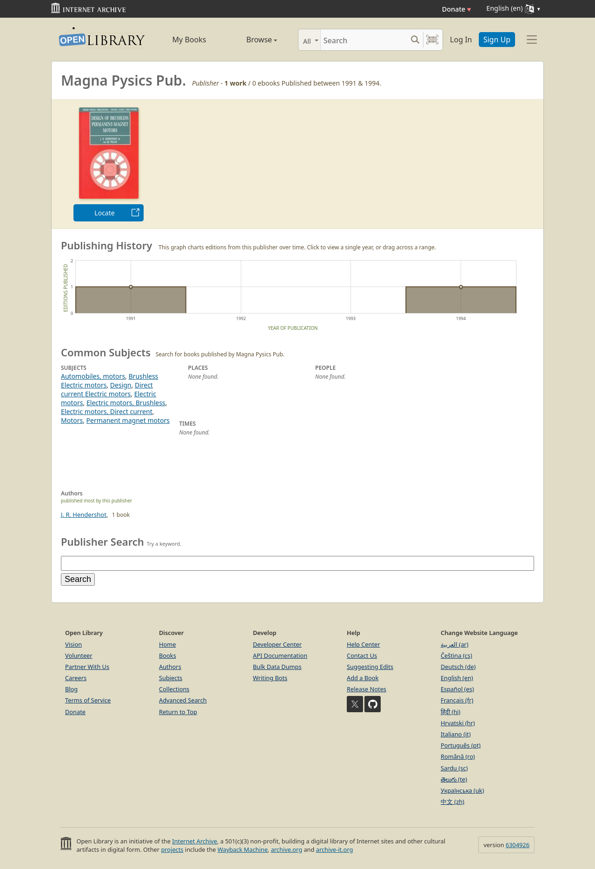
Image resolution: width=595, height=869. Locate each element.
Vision (73, 644)
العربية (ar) (454, 644)
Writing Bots (270, 678)
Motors (72, 420)
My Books (189, 39)
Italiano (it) (456, 734)
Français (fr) (457, 700)
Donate (456, 9)
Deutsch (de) (458, 666)
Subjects (170, 678)
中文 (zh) (452, 801)
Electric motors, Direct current (106, 411)
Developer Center (277, 644)
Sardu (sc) (454, 768)
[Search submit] (415, 39)
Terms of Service (88, 700)
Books (167, 655)
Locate (104, 212)
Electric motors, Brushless (125, 402)
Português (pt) (461, 745)
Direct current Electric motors (107, 389)
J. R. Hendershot (83, 514)
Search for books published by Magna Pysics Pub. (220, 354)
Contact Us (362, 655)
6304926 (517, 845)
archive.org (286, 849)
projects (172, 849)
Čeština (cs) (456, 655)
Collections (174, 689)
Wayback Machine (243, 849)
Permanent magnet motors (128, 420)
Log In (461, 39)
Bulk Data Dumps (277, 666)
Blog (71, 689)
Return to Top (178, 712)
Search (78, 579)
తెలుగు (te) (454, 779)
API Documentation (280, 655)
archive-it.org (334, 849)
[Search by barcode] (432, 39)
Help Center (363, 644)
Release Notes (366, 689)
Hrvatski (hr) (458, 723)
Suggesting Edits (370, 666)
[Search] (363, 40)
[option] (109, 164)
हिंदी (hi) (450, 712)
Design (121, 385)
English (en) (457, 678)
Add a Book (362, 678)
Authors (170, 666)
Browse (251, 39)
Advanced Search (183, 700)
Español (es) (457, 689)
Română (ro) (458, 756)
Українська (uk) (462, 790)
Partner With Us (87, 666)
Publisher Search (102, 541)
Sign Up (496, 39)
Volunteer (79, 655)
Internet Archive (194, 841)
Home (167, 644)
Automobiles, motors (93, 376)
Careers (75, 678)
